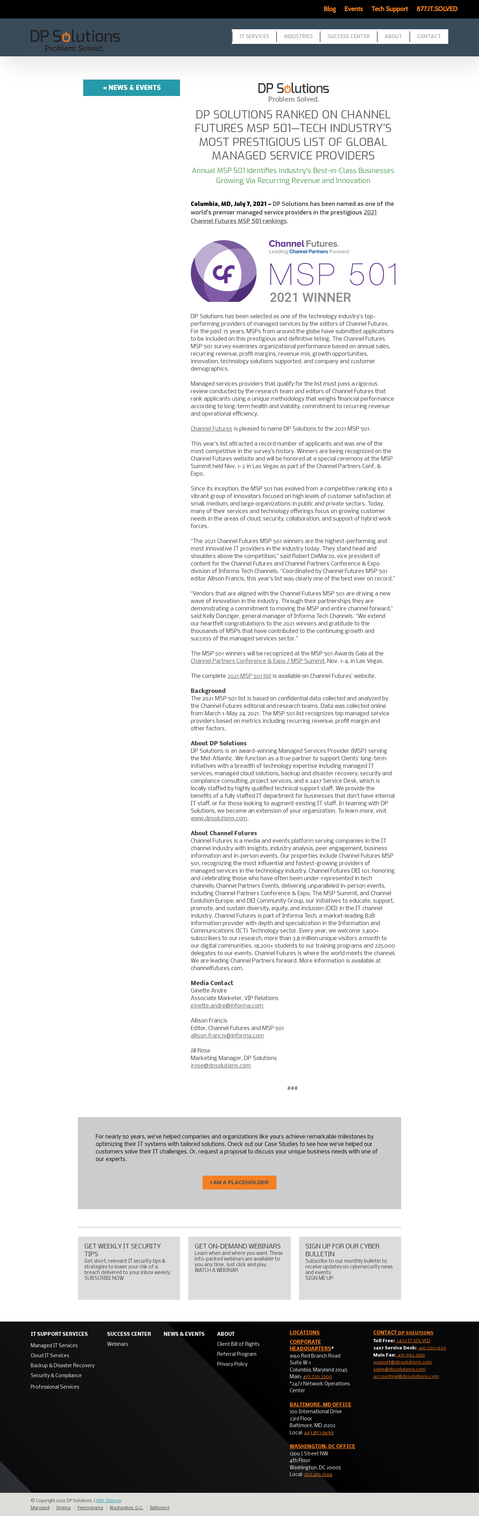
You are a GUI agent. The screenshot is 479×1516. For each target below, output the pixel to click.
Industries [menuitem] (298, 36)
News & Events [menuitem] (184, 1334)
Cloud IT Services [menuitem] (50, 1356)
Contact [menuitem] (429, 36)
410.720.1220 (432, 1348)
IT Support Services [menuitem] (59, 1334)
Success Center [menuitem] (349, 36)
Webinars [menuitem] (117, 1344)
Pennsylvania (90, 1508)
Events (353, 9)
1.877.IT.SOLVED (413, 1341)
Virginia (63, 1508)
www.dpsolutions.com (219, 819)
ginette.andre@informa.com (227, 1006)
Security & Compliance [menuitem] (56, 1376)
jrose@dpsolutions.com (221, 1066)
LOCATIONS (305, 1333)
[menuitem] (63, 1345)
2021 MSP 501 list (249, 676)
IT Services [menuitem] (254, 36)
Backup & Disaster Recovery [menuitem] (63, 1366)
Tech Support (389, 9)
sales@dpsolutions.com (399, 1369)
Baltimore (159, 1508)
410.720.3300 (317, 1377)
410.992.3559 (410, 1355)
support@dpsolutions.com (402, 1362)
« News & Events (132, 87)
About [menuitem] (393, 36)
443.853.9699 (319, 1433)
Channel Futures (211, 429)
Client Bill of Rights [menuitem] (238, 1344)
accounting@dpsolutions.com (406, 1376)
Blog (330, 9)
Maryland (40, 1508)
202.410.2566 (318, 1474)
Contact (403, 1333)
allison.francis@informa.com (227, 1036)
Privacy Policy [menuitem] (232, 1364)
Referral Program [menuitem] (236, 1354)
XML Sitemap (108, 1501)
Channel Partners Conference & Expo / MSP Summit (258, 661)
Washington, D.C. (126, 1508)
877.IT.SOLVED (437, 9)
